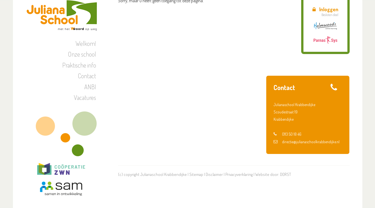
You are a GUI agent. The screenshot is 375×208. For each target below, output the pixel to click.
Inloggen (325, 9)
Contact (87, 76)
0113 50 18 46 (287, 134)
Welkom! (86, 43)
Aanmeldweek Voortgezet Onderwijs (311, 57)
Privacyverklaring (239, 174)
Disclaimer (214, 174)
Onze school (82, 54)
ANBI (90, 87)
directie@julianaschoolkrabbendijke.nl (307, 141)
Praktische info (79, 65)
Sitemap (196, 174)
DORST (285, 174)
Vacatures (85, 97)
